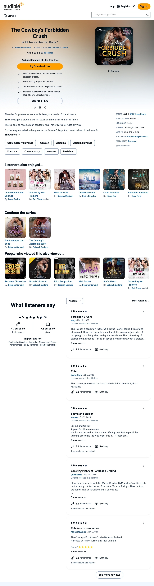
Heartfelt (51, 151)
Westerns (61, 143)
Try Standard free (40, 66)
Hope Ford (136, 196)
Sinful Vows (109, 281)
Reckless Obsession (15, 281)
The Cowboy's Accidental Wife (37, 242)
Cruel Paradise (111, 192)
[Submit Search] (147, 15)
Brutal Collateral (37, 281)
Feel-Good (68, 151)
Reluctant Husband (138, 192)
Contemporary (32, 151)
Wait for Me (85, 281)
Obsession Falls (87, 192)
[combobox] (120, 15)
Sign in (144, 6)
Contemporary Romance (20, 143)
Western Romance (82, 143)
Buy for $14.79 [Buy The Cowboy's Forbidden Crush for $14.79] (40, 100)
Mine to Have (61, 192)
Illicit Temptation (63, 281)
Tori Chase (37, 199)
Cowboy (44, 143)
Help (112, 6)
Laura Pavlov (14, 199)
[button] (35, 107)
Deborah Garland (16, 247)
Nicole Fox (111, 196)
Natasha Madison (65, 196)
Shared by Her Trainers (37, 194)
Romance (12, 151)
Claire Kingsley (89, 196)
